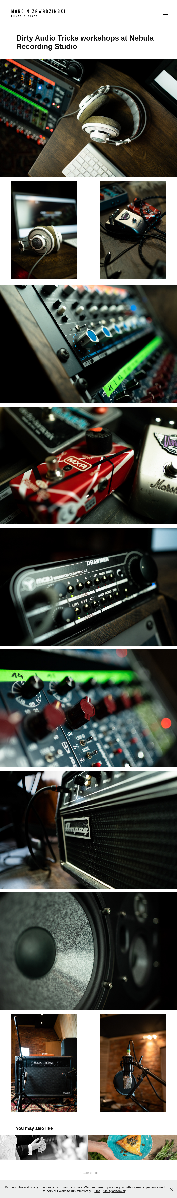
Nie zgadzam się (115, 1191)
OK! (97, 1191)
